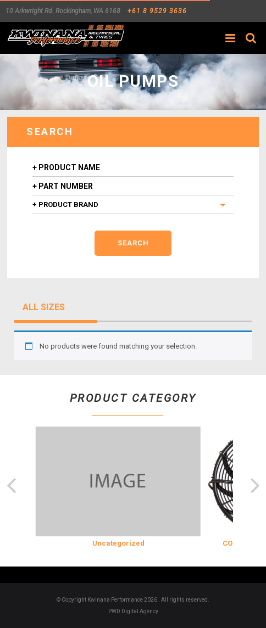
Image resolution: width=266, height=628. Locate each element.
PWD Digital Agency (133, 611)
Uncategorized (118, 543)
